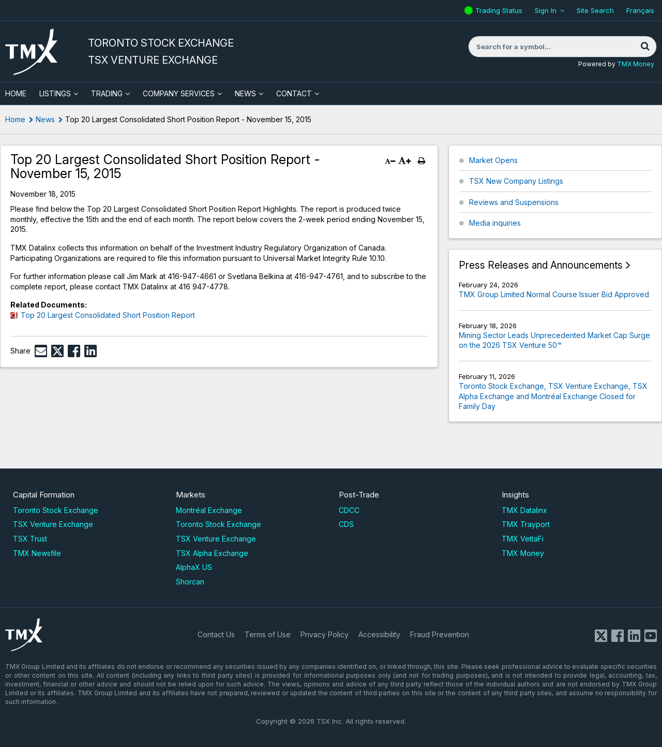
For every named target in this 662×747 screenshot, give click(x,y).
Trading (107, 93)
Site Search (595, 10)
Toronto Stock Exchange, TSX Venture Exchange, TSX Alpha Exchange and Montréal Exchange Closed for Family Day (553, 396)
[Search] (645, 46)
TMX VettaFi (523, 538)
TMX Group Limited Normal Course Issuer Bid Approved (554, 294)
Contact (294, 93)
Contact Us (216, 634)
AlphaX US (194, 567)
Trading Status (500, 10)
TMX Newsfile (37, 553)
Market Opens (493, 160)
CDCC (349, 510)
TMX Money (635, 64)
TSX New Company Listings (516, 181)
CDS (346, 524)
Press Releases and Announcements (541, 265)
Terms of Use (268, 634)
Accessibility (379, 634)
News (245, 93)
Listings (55, 93)
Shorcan (190, 581)
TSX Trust (30, 538)
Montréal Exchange (209, 510)
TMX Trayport (526, 524)
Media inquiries (495, 222)
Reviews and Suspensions (514, 202)
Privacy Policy (324, 634)
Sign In (545, 10)
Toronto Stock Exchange (55, 510)
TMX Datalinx (524, 510)
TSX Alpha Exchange (212, 553)
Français (640, 10)
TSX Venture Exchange (53, 524)
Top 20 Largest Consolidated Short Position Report (108, 315)
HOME (15, 93)
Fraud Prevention (439, 634)
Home (15, 119)
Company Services (179, 93)
